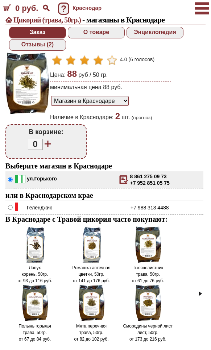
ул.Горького (42, 179)
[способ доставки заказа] (90, 101)
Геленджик (39, 208)
